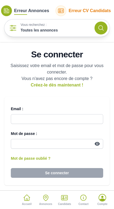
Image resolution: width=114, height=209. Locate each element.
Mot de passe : (24, 133)
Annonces (25, 10)
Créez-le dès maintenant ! (57, 85)
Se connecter (57, 173)
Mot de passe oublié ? (30, 158)
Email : (17, 109)
